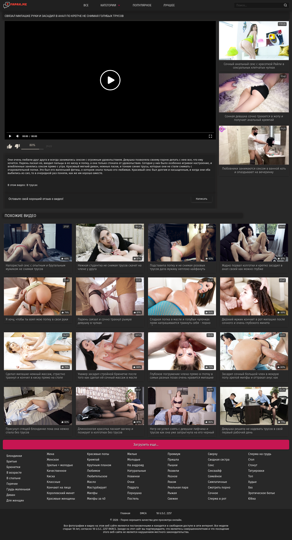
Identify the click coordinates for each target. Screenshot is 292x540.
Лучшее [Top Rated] (169, 5)
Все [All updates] (85, 5)
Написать (201, 198)
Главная (125, 513)
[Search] (285, 5)
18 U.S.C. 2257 (164, 513)
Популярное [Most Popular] (142, 5)
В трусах (32, 185)
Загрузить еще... (146, 445)
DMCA (143, 513)
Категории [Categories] (111, 5)
